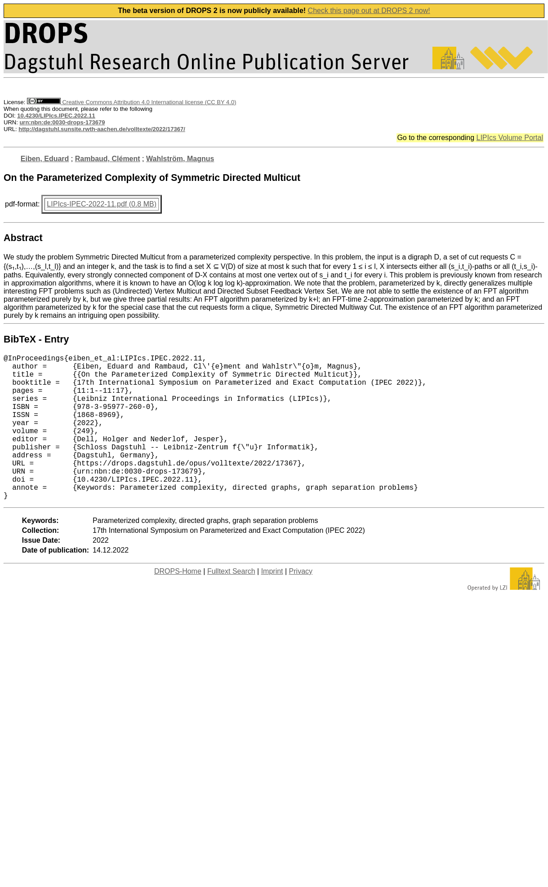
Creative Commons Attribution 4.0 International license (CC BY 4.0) (131, 102)
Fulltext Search (231, 603)
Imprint (272, 603)
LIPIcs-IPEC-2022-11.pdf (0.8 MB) (101, 204)
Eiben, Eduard (45, 158)
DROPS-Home (177, 603)
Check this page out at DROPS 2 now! (369, 10)
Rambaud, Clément (107, 158)
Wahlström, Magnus (180, 158)
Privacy (300, 603)
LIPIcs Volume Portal (509, 137)
